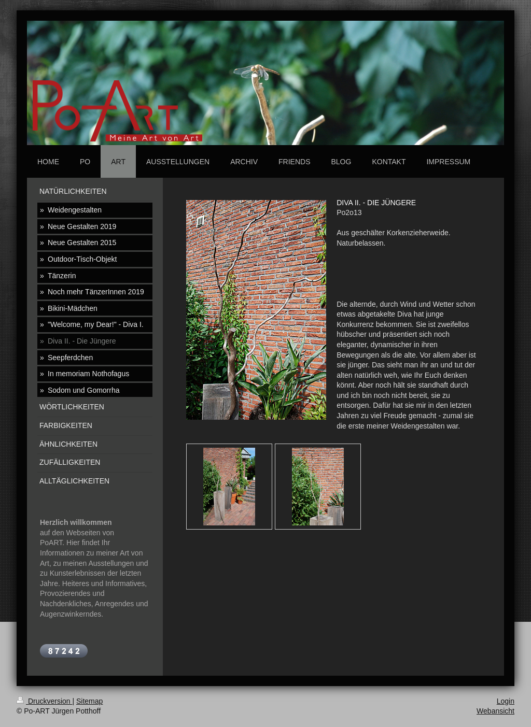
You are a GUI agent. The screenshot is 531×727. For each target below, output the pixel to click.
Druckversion (44, 701)
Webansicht (495, 711)
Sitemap (89, 701)
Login (505, 701)
